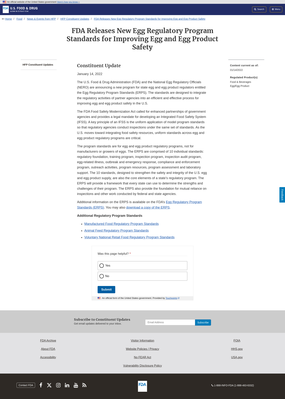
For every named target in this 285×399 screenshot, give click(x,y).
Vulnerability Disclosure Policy (142, 365)
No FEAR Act (142, 357)
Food (19, 18)
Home (8, 18)
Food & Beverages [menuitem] (240, 81)
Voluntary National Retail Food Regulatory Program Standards (129, 237)
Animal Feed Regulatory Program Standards (116, 230)
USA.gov (237, 357)
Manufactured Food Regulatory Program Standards (121, 224)
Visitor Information (142, 340)
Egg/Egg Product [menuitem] (239, 85)
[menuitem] (246, 69)
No (107, 276)
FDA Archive (48, 340)
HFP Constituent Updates (75, 18)
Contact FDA (26, 385)
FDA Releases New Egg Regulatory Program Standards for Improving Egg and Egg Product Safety (149, 18)
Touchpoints (171, 298)
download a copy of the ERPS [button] (148, 207)
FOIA (237, 340)
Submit (106, 289)
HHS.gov (237, 348)
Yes (107, 265)
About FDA (48, 348)
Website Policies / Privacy (142, 348)
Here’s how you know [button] (68, 2)
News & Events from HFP (41, 18)
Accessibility (48, 357)
